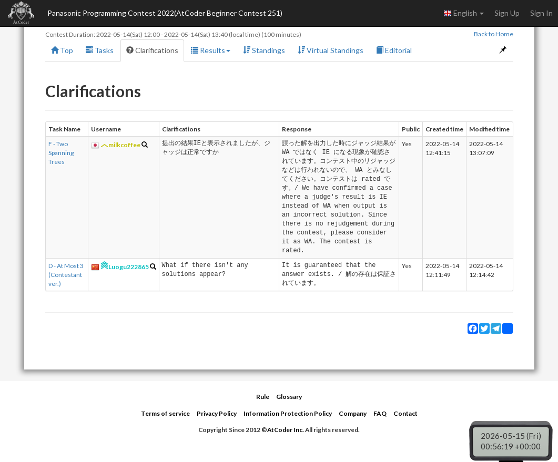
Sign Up (507, 12)
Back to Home (493, 34)
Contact (405, 413)
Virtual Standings (330, 50)
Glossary (289, 397)
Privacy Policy (217, 413)
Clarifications (152, 50)
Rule (262, 397)
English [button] (463, 13)
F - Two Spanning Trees (61, 153)
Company (353, 413)
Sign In (541, 12)
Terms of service (165, 413)
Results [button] (210, 50)
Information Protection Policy (288, 413)
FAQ (380, 413)
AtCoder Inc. (285, 430)
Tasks (100, 50)
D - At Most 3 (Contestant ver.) (66, 275)
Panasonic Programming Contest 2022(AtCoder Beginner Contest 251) (164, 12)
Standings (264, 50)
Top (62, 50)
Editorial (394, 50)
